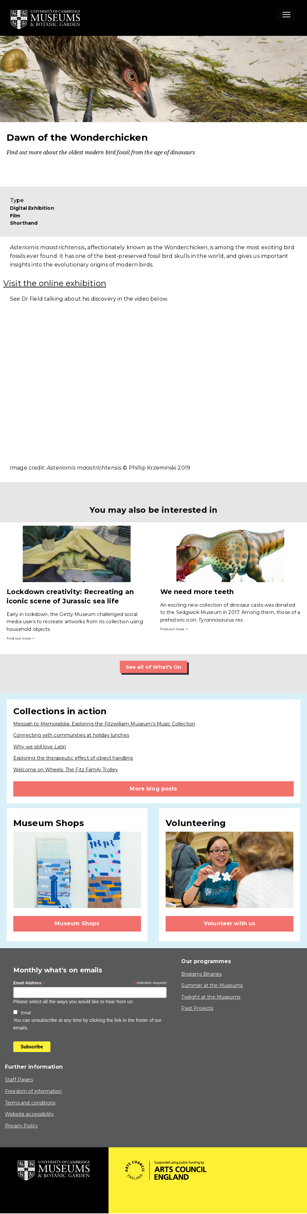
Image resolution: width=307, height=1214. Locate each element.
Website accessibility (29, 1114)
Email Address (29, 983)
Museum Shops (77, 924)
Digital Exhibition (32, 208)
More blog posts (153, 789)
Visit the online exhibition (54, 283)
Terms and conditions (30, 1103)
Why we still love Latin (39, 747)
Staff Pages (19, 1080)
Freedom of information (33, 1092)
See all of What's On (153, 667)
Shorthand (24, 223)
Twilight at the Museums (210, 997)
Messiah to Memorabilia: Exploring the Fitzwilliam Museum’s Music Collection (104, 724)
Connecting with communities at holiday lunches (71, 735)
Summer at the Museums (212, 986)
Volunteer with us (230, 924)
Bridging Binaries (201, 974)
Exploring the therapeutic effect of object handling (73, 758)
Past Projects (197, 1009)
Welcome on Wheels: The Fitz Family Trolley (65, 770)
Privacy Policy (21, 1126)
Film (15, 216)
